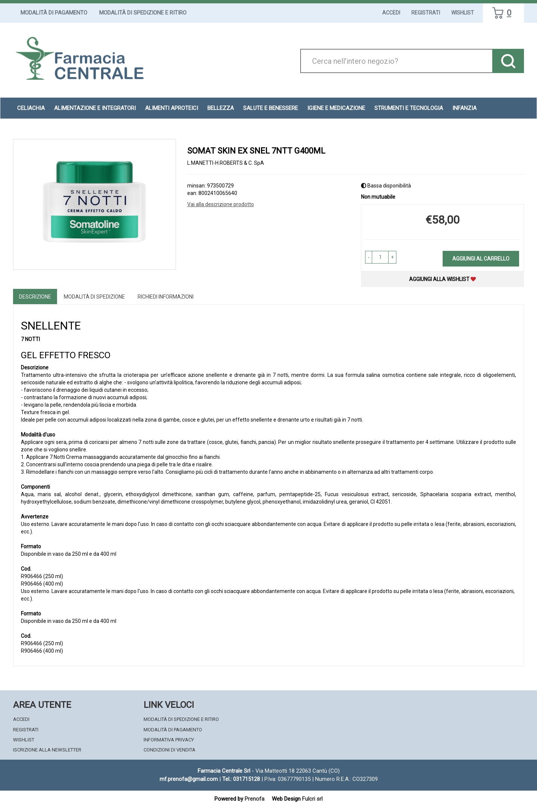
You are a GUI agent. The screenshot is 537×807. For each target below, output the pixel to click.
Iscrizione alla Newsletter (47, 750)
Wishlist (462, 13)
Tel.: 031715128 (241, 779)
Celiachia (31, 108)
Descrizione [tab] (35, 297)
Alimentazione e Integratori (95, 108)
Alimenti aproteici (171, 108)
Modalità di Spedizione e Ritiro (142, 12)
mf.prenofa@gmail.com (189, 779)
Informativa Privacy (169, 740)
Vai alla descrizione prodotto (220, 204)
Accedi (391, 13)
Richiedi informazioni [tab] (166, 297)
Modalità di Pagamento (54, 12)
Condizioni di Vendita (169, 750)
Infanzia (464, 108)
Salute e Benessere (270, 108)
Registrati (425, 13)
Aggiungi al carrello (480, 259)
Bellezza (220, 108)
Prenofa (254, 798)
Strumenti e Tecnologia (408, 108)
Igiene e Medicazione (336, 108)
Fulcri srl (312, 798)
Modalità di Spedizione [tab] (94, 297)
